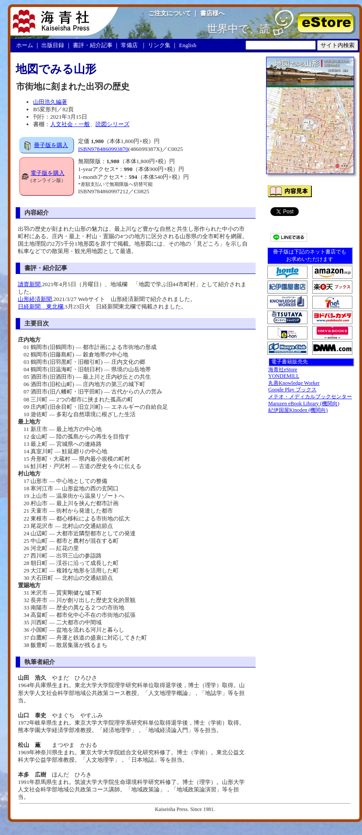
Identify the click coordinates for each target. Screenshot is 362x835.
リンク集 (159, 45)
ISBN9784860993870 (103, 149)
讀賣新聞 (29, 284)
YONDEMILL (283, 376)
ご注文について (169, 13)
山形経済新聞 (35, 299)
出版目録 (52, 45)
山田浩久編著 (50, 102)
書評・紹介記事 (93, 45)
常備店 (129, 45)
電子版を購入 (48, 173)
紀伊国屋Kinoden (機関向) (298, 410)
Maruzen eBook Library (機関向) (303, 403)
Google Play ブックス (292, 390)
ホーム (24, 45)
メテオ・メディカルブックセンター (310, 397)
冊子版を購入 (51, 145)
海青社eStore (282, 369)
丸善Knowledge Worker (294, 383)
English (188, 45)
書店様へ (212, 13)
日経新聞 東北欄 (40, 306)
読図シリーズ (113, 124)
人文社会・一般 (70, 124)
